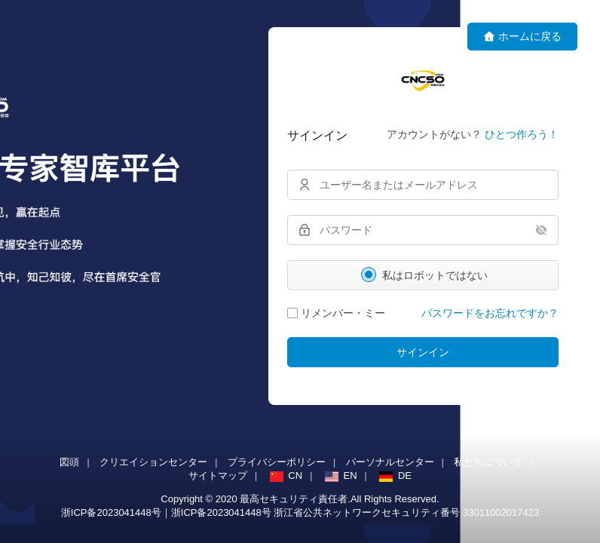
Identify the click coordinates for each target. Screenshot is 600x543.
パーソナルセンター (390, 462)
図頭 (69, 462)
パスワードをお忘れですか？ (490, 313)
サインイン (422, 352)
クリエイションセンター (153, 462)
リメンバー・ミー (336, 313)
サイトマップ (217, 475)
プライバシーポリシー (277, 462)
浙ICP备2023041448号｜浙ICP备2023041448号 (167, 512)
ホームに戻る (522, 36)
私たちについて (488, 462)
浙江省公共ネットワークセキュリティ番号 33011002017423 (406, 512)
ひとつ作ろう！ (522, 134)
